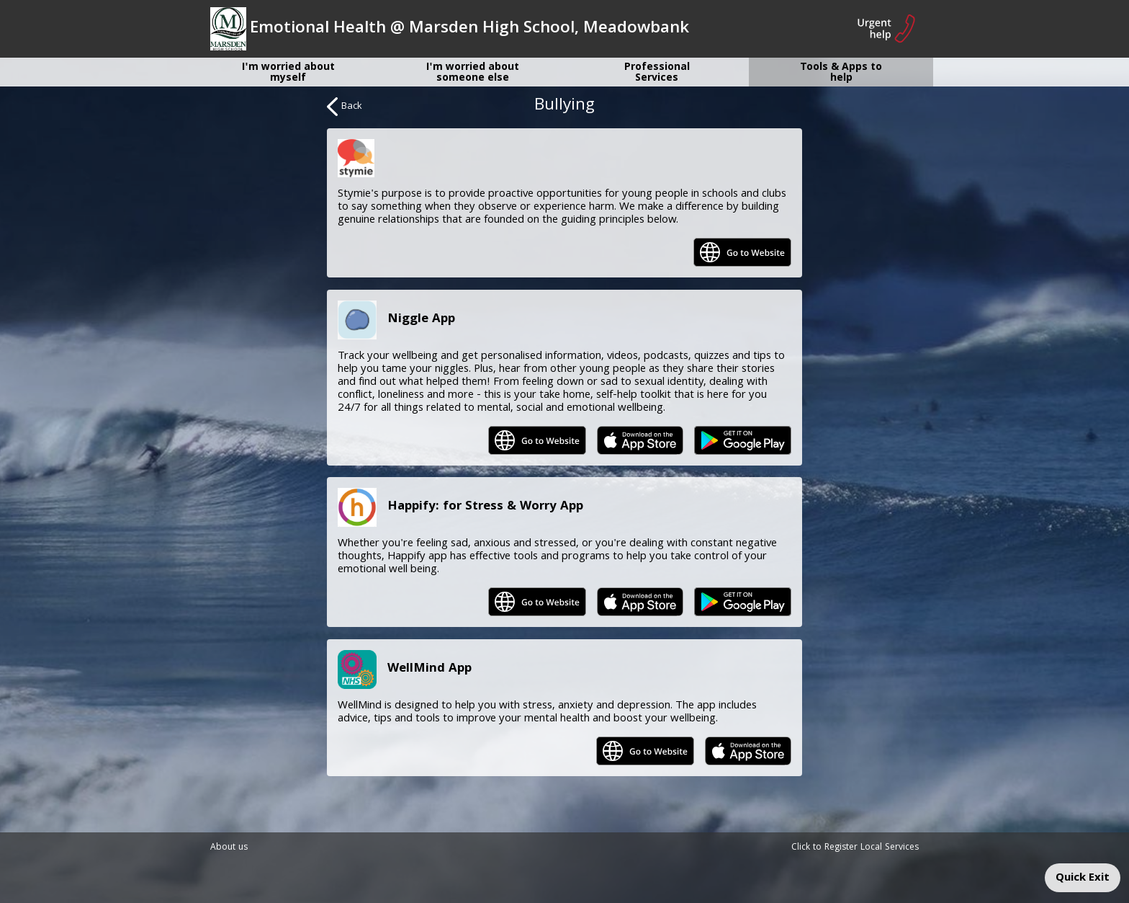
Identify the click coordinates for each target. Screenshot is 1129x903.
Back (344, 106)
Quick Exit (1083, 878)
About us (229, 847)
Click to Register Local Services (855, 847)
